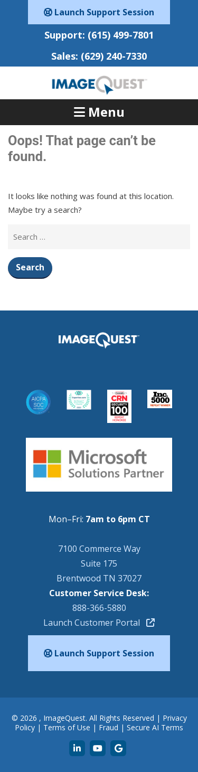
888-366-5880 (99, 608)
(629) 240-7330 (114, 56)
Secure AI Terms (155, 727)
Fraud (108, 727)
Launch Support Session (99, 12)
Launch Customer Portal (99, 622)
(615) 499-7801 (121, 35)
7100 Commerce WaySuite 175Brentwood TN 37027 (99, 563)
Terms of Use (66, 727)
